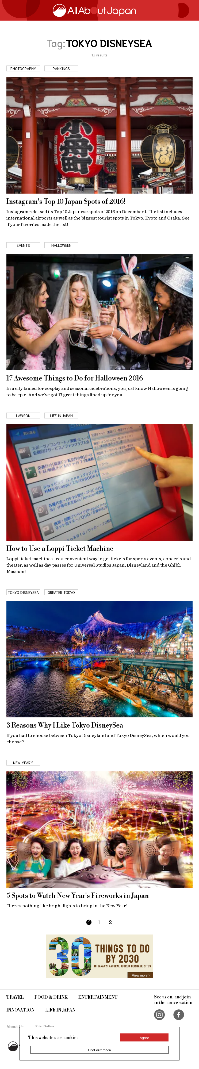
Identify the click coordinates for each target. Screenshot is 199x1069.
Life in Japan (60, 1010)
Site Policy (44, 1026)
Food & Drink (51, 997)
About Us (15, 1026)
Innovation (20, 1010)
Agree (144, 1037)
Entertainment (98, 997)
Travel (15, 997)
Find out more (99, 1049)
